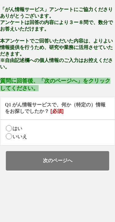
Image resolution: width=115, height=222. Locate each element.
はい (17, 128)
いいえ (20, 136)
